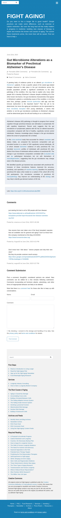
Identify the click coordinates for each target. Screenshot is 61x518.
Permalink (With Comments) (18, 71)
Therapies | (11, 506)
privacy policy (13, 333)
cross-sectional (17, 139)
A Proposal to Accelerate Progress (21, 436)
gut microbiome (47, 82)
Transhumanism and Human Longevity (22, 467)
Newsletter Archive (16, 422)
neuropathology (12, 176)
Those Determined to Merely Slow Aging (22, 463)
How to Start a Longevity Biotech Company (23, 386)
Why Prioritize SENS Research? (20, 472)
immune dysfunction (34, 101)
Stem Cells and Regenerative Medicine (22, 461)
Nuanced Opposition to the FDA (20, 450)
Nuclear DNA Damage (17, 409)
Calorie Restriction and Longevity (20, 438)
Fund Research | (28, 503)
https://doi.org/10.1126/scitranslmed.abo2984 (25, 191)
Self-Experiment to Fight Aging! (20, 456)
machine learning (32, 169)
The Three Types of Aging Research (21, 465)
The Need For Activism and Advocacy (22, 447)
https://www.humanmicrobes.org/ (19, 237)
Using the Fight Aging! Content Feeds (22, 428)
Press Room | (39, 506)
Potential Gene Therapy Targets (20, 452)
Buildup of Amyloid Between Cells (20, 398)
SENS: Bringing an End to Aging (20, 458)
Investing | (47, 503)
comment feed (25, 288)
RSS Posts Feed (15, 424)
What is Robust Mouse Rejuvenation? (22, 470)
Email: (33, 294)
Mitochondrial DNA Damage (19, 407)
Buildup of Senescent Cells (18, 411)
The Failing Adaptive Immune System (21, 400)
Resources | (49, 506)
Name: (9, 294)
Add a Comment (30, 77)
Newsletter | (20, 506)
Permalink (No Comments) (40, 71)
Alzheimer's (10, 85)
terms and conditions (28, 333)
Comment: (10, 303)
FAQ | (19, 503)
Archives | (29, 506)
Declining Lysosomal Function (19, 405)
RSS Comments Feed (17, 426)
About (30, 508)
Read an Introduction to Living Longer (22, 369)
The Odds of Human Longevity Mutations (23, 445)
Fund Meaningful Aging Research (20, 375)
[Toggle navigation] (57, 2)
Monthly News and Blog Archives (20, 419)
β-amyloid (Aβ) (49, 154)
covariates (47, 139)
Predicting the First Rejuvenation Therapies (23, 454)
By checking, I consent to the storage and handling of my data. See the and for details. (30, 332)
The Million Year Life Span (18, 474)
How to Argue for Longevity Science (21, 443)
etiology (48, 176)
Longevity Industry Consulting (19, 383)
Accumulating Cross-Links (18, 396)
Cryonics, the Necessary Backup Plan (22, 441)
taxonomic (17, 149)
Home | (13, 503)
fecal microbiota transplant (16, 109)
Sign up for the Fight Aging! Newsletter (22, 373)
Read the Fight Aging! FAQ (18, 371)
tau (12, 156)
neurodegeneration (13, 158)
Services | (38, 503)
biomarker (23, 146)
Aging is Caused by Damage (19, 393)
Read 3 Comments (15, 77)
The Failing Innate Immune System (21, 402)
